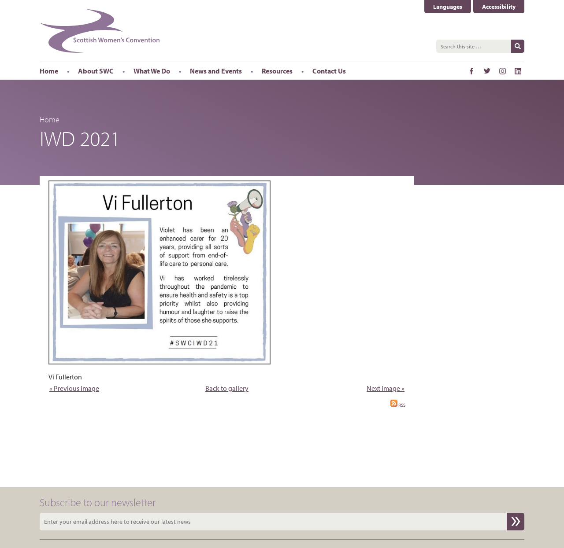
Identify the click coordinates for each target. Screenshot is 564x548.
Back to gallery (227, 388)
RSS (397, 405)
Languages (447, 7)
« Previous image (74, 388)
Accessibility (499, 7)
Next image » (385, 388)
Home (49, 119)
